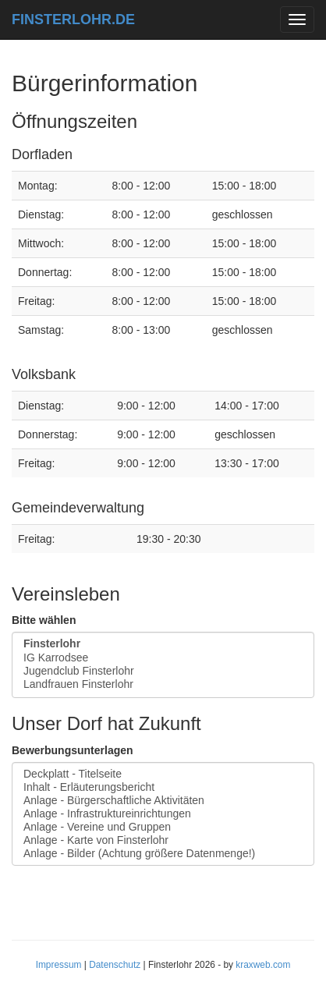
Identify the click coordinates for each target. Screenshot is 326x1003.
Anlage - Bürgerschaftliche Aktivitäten (163, 800)
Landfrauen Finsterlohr (163, 684)
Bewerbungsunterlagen (72, 750)
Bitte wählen (44, 620)
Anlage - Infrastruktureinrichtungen (163, 813)
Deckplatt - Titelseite (163, 774)
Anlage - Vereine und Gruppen (163, 827)
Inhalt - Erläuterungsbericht (163, 787)
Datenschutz (114, 964)
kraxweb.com (263, 964)
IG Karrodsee (163, 658)
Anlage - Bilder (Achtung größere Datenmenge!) (163, 853)
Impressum (59, 964)
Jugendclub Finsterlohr (163, 671)
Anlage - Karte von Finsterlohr (163, 840)
